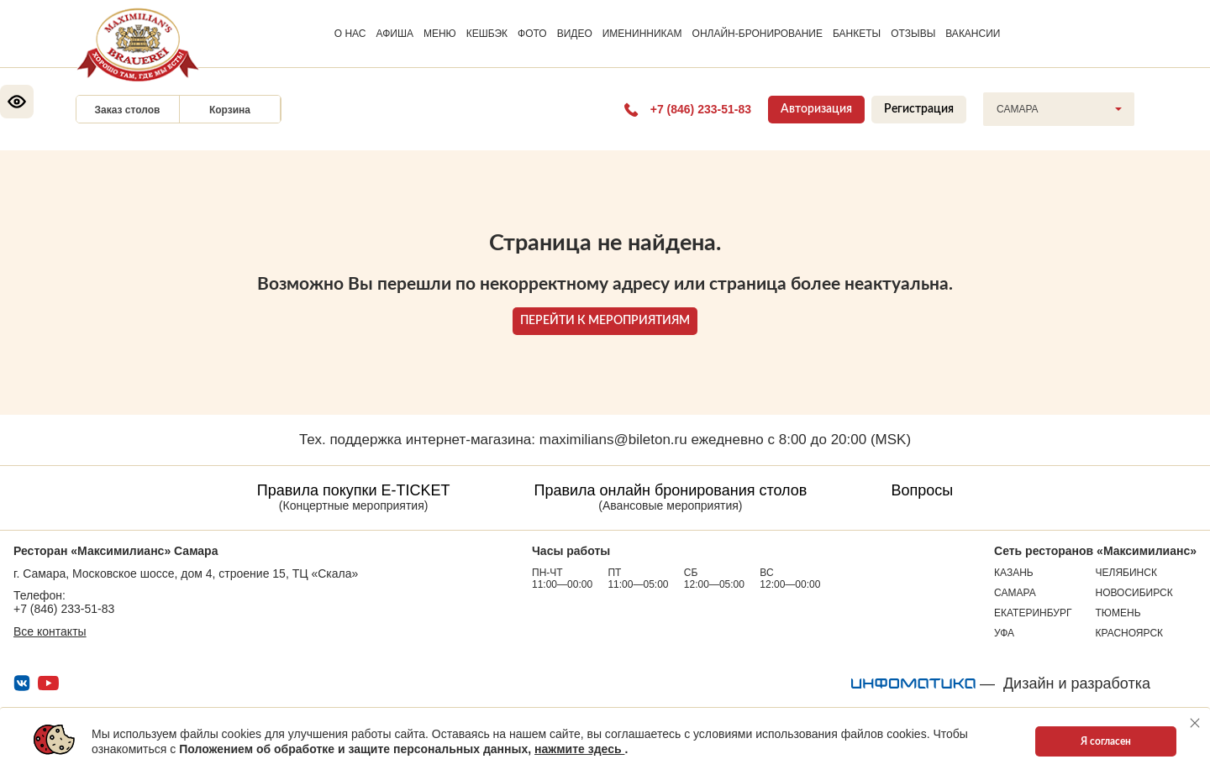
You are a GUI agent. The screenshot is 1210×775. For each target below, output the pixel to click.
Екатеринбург (1032, 613)
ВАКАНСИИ (972, 33)
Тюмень (1118, 613)
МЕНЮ (440, 33)
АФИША (394, 33)
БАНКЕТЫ (857, 33)
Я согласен (1106, 741)
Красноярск (1130, 633)
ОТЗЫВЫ (913, 33)
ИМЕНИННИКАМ (642, 33)
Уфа (1004, 633)
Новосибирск (1134, 593)
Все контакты (50, 631)
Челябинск (1126, 573)
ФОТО (532, 33)
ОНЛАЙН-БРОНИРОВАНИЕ (757, 33)
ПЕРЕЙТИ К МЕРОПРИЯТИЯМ (605, 321)
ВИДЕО (574, 33)
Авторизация (816, 109)
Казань (1014, 573)
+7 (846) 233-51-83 (63, 608)
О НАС (350, 33)
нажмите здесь (579, 749)
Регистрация (919, 109)
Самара (1015, 593)
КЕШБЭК (487, 33)
